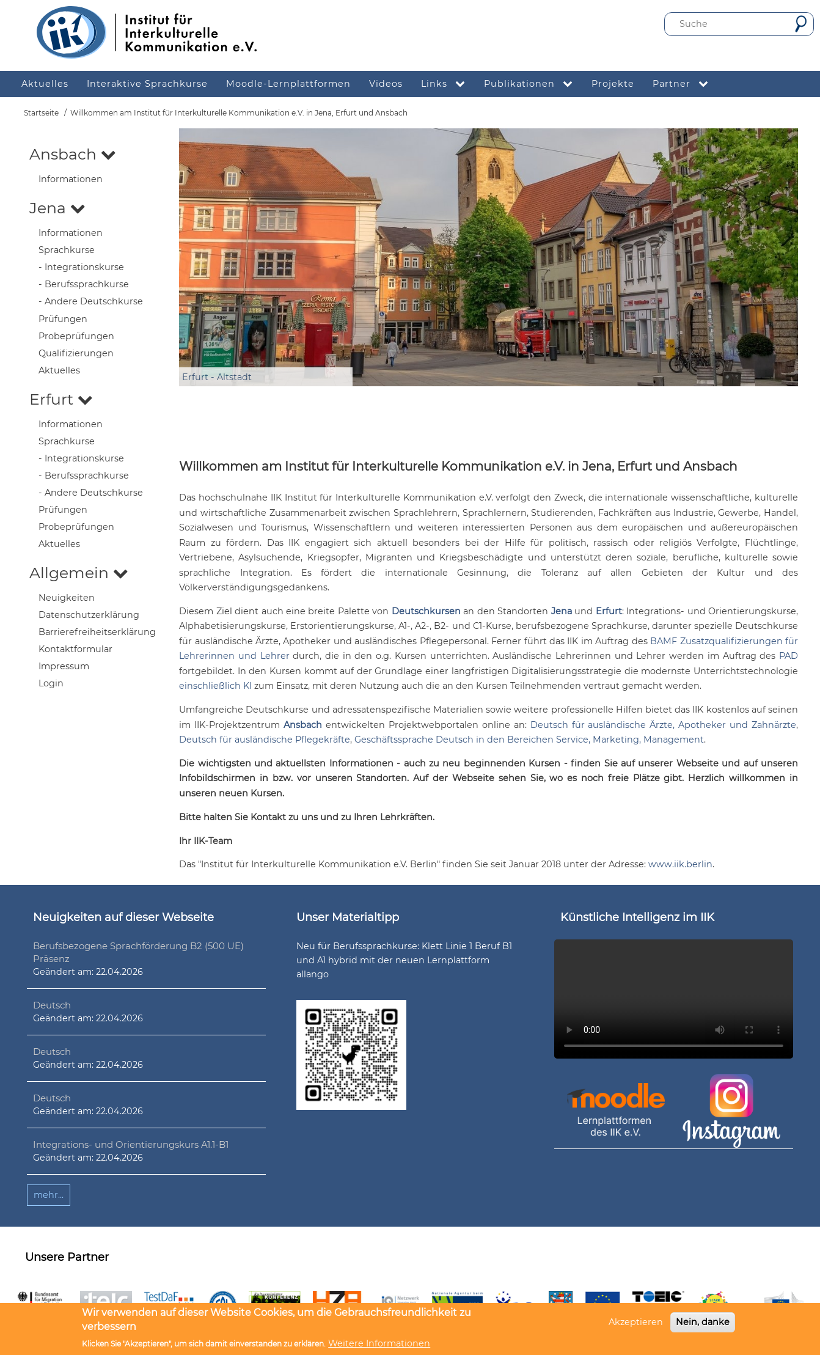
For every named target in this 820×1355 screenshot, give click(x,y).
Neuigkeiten (66, 597)
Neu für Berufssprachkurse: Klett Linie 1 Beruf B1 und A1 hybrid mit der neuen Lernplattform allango (404, 960)
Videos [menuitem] (386, 83)
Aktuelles (59, 370)
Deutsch (52, 1005)
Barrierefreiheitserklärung (97, 631)
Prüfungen (62, 319)
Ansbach (72, 154)
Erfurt (61, 399)
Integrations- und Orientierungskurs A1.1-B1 (131, 1144)
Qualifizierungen (76, 353)
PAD (788, 655)
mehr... (49, 1194)
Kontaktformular (75, 649)
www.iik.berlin (680, 864)
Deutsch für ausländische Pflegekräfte (264, 739)
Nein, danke (703, 1321)
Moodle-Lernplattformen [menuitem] (288, 83)
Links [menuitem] (448, 84)
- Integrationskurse (81, 267)
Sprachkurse (66, 249)
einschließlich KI (215, 685)
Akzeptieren (636, 1321)
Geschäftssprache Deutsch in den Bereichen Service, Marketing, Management (529, 739)
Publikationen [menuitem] (533, 84)
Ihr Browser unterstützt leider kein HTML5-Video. (673, 999)
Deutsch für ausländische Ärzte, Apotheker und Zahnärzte (663, 724)
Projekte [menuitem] (612, 83)
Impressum (63, 666)
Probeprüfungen (76, 336)
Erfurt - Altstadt (217, 377)
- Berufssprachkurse (83, 284)
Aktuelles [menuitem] (44, 83)
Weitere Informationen (379, 1343)
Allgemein (78, 573)
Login (51, 683)
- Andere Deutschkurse (90, 301)
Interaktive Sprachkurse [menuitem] (147, 83)
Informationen (70, 179)
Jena (57, 208)
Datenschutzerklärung (88, 614)
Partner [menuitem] (685, 84)
